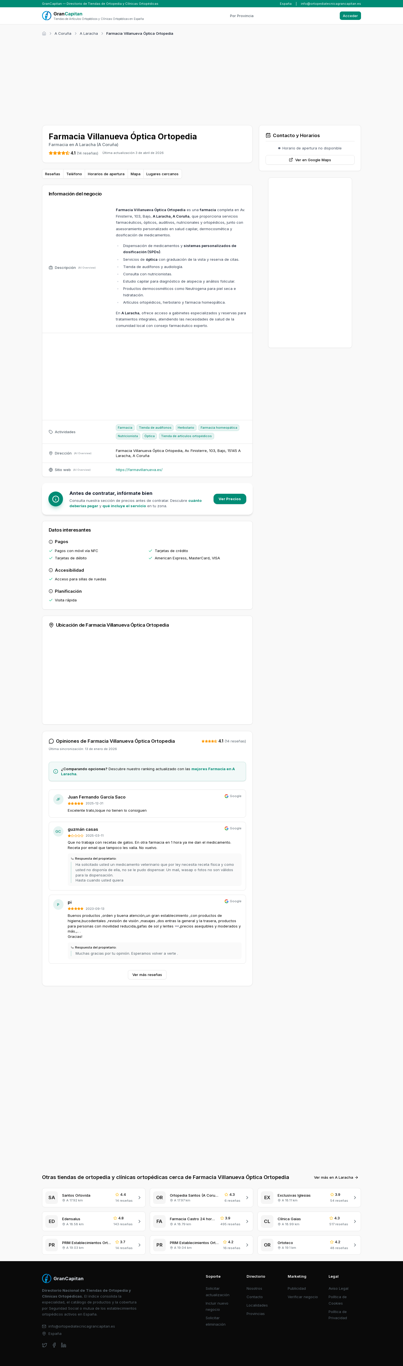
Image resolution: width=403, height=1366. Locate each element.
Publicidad (297, 1288)
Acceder (350, 15)
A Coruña (63, 33)
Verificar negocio (303, 1297)
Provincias (256, 1313)
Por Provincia (242, 15)
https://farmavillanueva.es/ (139, 469)
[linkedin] (63, 1345)
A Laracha (89, 33)
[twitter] (44, 1345)
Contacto (255, 1297)
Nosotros (254, 1288)
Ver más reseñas (147, 974)
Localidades (257, 1305)
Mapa (135, 174)
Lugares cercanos (162, 174)
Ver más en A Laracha (336, 1177)
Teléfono (74, 174)
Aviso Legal (338, 1288)
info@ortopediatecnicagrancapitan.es (331, 4)
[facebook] (54, 1345)
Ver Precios (230, 499)
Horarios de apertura (106, 174)
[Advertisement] (201, 79)
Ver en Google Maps (310, 160)
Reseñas (52, 174)
